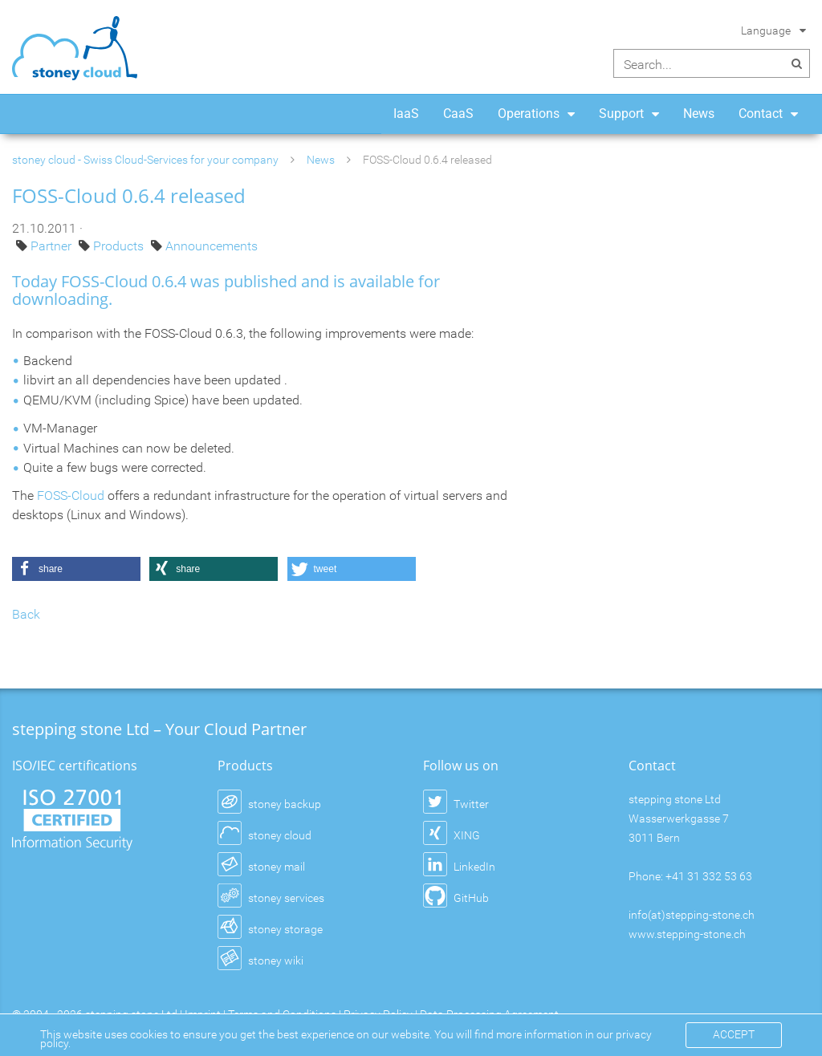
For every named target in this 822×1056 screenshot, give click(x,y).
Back (26, 614)
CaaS (458, 113)
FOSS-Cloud (70, 495)
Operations (529, 113)
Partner (53, 246)
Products (120, 246)
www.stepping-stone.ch (687, 934)
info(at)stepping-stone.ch (692, 914)
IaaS (406, 113)
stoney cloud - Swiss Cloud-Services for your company (145, 159)
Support (621, 113)
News (698, 113)
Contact (761, 113)
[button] (76, 569)
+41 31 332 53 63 (708, 876)
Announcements (211, 246)
